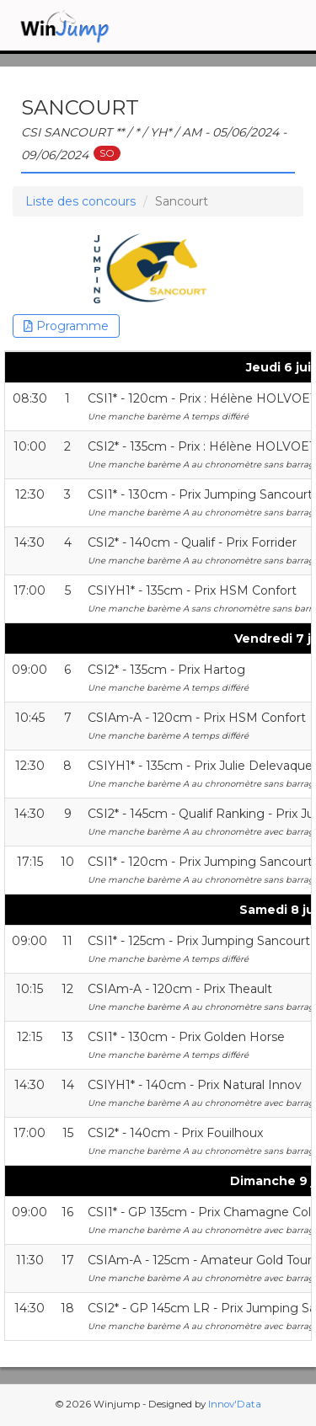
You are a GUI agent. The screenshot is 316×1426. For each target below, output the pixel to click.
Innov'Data (234, 1404)
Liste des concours (80, 201)
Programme (66, 326)
